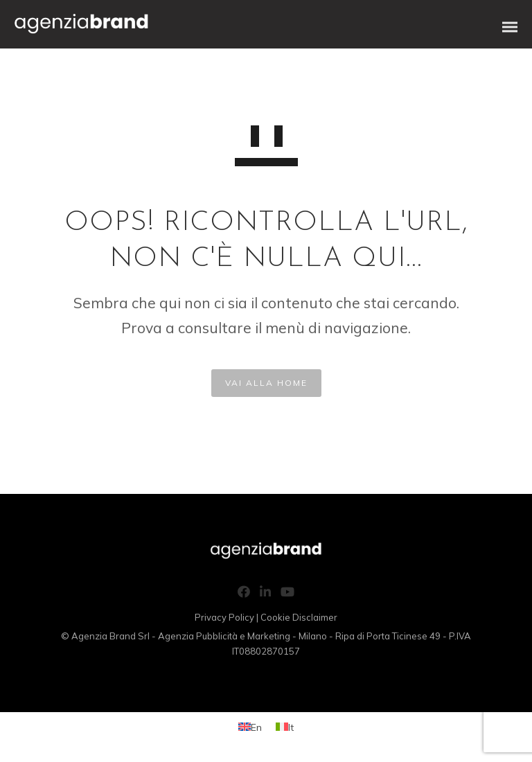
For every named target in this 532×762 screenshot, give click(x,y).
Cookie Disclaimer (298, 617)
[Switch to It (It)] (285, 727)
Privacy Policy (224, 617)
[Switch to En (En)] (250, 727)
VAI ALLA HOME (266, 383)
